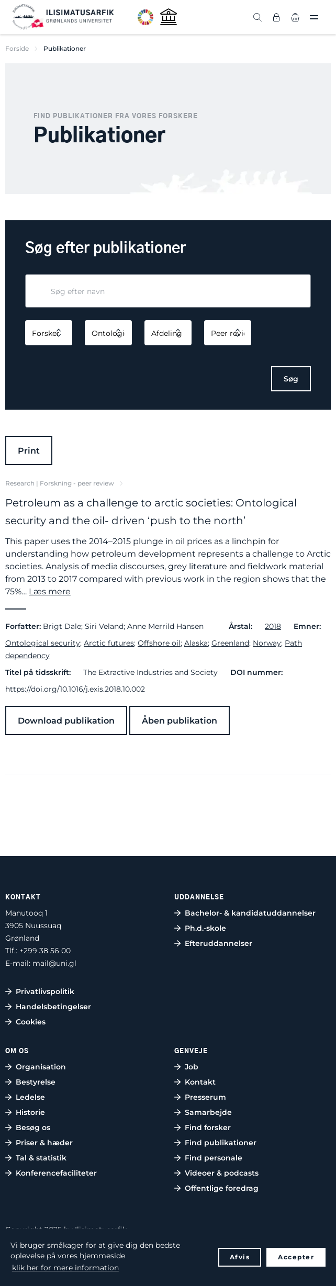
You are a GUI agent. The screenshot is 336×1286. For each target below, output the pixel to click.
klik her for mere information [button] (65, 1267)
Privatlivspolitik (45, 991)
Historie (30, 1112)
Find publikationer (220, 1142)
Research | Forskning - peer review (59, 483)
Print (29, 451)
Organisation (41, 1066)
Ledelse (30, 1097)
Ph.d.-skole (205, 928)
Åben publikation (179, 721)
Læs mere (50, 591)
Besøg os (33, 1127)
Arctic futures (109, 643)
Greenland (230, 643)
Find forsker (208, 1127)
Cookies (31, 1021)
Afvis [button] (240, 1257)
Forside (17, 48)
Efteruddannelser (218, 943)
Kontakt (200, 1082)
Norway (267, 643)
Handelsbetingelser (53, 1006)
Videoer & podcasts (222, 1173)
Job (191, 1066)
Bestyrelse (35, 1082)
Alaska (196, 643)
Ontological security (42, 643)
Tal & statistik (41, 1158)
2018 (273, 626)
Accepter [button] (296, 1257)
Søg (291, 378)
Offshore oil (159, 643)
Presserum (205, 1097)
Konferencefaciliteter (56, 1173)
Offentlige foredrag (222, 1188)
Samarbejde (208, 1112)
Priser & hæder (44, 1142)
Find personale (213, 1158)
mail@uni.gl (54, 963)
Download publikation (66, 721)
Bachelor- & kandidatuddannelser (250, 913)
